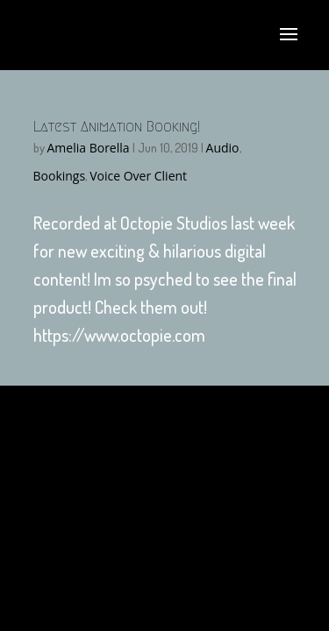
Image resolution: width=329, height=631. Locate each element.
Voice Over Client (138, 175)
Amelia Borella (88, 147)
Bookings (59, 175)
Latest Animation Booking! (116, 126)
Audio (223, 147)
